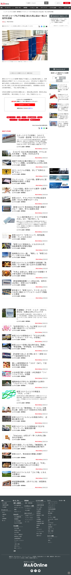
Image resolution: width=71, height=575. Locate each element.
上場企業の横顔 (40, 523)
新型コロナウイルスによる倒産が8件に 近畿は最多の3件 (29, 418)
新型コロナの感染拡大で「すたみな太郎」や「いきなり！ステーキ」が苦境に (29, 336)
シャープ (24, 117)
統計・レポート (18, 548)
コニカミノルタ (13, 119)
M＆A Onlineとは (17, 556)
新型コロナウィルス (35, 119)
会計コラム (16, 546)
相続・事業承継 (28, 503)
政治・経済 (39, 533)
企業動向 (39, 511)
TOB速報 (4, 507)
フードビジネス (40, 531)
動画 (15, 509)
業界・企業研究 (17, 503)
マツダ (18, 117)
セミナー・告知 (67, 7)
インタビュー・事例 (34, 7)
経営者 (38, 525)
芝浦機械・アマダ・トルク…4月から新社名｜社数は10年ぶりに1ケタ (32, 311)
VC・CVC (27, 521)
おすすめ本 (50, 522)
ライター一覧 (62, 500)
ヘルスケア (39, 529)
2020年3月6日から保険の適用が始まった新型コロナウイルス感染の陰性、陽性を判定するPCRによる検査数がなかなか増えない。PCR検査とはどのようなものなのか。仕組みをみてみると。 (32, 398)
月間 (59, 80)
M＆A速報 (4, 503)
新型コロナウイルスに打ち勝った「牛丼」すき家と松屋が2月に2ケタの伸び (29, 464)
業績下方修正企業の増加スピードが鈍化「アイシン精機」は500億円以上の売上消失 (29, 162)
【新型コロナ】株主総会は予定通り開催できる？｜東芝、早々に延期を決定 (29, 208)
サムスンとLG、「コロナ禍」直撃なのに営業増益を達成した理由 (29, 180)
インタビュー (28, 508)
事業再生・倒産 (40, 515)
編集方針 (11, 556)
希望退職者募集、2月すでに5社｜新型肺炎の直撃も (29, 482)
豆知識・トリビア (52, 524)
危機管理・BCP (40, 521)
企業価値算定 (17, 538)
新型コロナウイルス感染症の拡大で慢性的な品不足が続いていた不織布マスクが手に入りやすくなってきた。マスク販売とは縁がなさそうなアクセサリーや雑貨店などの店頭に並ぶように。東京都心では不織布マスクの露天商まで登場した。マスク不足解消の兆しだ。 (32, 224)
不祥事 (38, 517)
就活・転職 (50, 531)
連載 (15, 551)
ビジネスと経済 (53, 7)
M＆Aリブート (17, 511)
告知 (49, 540)
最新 (56, 78)
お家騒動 (39, 519)
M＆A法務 (16, 528)
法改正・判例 (17, 530)
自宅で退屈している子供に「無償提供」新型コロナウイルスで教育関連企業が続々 (29, 445)
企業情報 (4, 518)
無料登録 (67, 3)
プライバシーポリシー (27, 556)
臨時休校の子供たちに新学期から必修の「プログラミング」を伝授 (28, 382)
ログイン (58, 3)
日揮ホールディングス (24, 119)
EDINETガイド (51, 507)
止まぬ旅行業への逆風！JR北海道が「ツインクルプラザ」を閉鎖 (29, 373)
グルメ (49, 515)
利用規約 (34, 556)
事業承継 (25, 7)
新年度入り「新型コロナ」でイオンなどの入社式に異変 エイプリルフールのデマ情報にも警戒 (29, 292)
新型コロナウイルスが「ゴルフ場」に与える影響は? (29, 473)
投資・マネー (51, 511)
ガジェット (50, 533)
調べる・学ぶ (18, 7)
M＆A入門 (16, 514)
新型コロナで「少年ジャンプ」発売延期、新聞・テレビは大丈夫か (29, 236)
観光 (38, 527)
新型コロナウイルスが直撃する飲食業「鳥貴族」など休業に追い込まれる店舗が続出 (29, 263)
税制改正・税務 (18, 536)
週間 (62, 78)
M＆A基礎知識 (17, 517)
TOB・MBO (39, 507)
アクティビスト (40, 503)
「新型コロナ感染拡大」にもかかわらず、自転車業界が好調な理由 (29, 245)
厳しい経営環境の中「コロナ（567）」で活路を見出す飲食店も (29, 364)
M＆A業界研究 (17, 505)
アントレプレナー (29, 519)
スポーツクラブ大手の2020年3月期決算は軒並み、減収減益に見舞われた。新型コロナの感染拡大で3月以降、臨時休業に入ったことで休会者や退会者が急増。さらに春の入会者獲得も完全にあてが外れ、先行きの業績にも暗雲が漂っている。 (32, 142)
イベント (50, 538)
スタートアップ (44, 7)
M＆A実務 (16, 526)
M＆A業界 (39, 509)
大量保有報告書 (40, 505)
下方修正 (40, 117)
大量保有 (4, 514)
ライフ (60, 7)
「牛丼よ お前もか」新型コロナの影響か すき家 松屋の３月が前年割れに (29, 272)
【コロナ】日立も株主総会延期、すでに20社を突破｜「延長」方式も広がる (29, 152)
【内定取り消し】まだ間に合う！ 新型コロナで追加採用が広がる (29, 355)
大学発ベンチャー (29, 515)
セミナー (50, 542)
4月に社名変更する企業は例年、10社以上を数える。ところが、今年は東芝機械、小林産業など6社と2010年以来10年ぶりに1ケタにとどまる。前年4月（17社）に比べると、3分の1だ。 (32, 316)
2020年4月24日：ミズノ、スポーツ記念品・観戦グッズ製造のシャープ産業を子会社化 (59, 20)
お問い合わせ (57, 556)
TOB (3, 516)
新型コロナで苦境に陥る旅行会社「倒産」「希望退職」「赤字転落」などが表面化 (29, 345)
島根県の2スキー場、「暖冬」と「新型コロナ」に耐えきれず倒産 (29, 254)
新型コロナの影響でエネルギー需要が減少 (22, 73)
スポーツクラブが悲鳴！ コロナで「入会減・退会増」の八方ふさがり (31, 136)
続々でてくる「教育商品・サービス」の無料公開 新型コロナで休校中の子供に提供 (29, 409)
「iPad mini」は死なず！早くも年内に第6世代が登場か (29, 436)
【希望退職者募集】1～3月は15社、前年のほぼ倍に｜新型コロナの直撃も (29, 282)
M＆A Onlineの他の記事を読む (40, 125)
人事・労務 (16, 544)
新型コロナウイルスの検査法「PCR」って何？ (28, 392)
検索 (46, 3)
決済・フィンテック (52, 503)
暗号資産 (50, 513)
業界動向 (19, 12)
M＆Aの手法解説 (18, 523)
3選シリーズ (51, 529)
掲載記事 (52, 556)
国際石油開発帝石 (32, 117)
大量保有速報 (5, 505)
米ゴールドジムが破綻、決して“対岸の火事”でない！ (28, 171)
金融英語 (50, 527)
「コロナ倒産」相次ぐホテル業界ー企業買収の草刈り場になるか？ (29, 189)
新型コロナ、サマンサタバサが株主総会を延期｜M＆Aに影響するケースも (29, 198)
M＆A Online (10, 21)
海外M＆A (39, 535)
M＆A (3, 512)
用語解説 (16, 519)
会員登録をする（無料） (25, 105)
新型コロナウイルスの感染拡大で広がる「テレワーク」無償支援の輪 (28, 427)
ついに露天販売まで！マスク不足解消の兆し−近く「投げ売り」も (32, 218)
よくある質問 (17, 521)
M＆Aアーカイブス (18, 507)
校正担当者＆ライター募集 (43, 556)
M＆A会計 (16, 532)
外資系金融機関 (51, 509)
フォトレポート (51, 505)
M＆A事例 (27, 510)
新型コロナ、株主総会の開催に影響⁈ (27, 454)
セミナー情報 (50, 536)
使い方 (3, 520)
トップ (5, 12)
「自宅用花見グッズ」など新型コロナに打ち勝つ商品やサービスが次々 (29, 327)
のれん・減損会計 (18, 534)
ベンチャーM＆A (29, 517)
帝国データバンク (11, 117)
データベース (7, 7)
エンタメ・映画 (51, 517)
